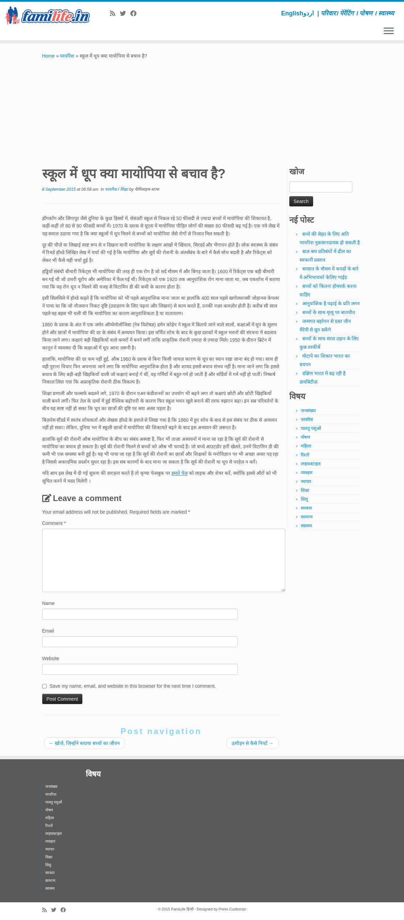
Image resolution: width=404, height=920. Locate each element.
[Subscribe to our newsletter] (143, 13)
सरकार (306, 508)
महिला (306, 446)
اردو (308, 13)
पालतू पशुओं (311, 428)
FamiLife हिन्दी (182, 909)
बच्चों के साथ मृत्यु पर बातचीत (328, 312)
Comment (54, 523)
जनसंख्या (308, 410)
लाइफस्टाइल (311, 463)
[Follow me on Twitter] (125, 13)
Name (48, 603)
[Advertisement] (202, 110)
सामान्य (307, 516)
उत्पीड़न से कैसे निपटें (252, 743)
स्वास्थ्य (306, 525)
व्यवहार (306, 472)
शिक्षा (124, 189)
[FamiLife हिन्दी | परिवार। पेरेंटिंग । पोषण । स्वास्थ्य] (47, 15)
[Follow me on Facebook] (135, 13)
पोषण (305, 437)
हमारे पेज (180, 473)
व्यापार (306, 481)
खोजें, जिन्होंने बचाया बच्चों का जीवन (84, 743)
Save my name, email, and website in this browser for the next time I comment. (132, 686)
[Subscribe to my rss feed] (115, 13)
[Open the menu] (389, 31)
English (292, 13)
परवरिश (67, 56)
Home (48, 56)
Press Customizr (232, 909)
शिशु (304, 499)
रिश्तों (305, 454)
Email (48, 631)
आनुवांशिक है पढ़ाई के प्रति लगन (330, 303)
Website (50, 658)
